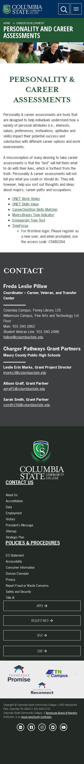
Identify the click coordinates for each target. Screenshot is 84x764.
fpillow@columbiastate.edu (23, 337)
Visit (40, 635)
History (10, 519)
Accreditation (14, 501)
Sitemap (11, 531)
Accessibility (14, 561)
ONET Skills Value (25, 204)
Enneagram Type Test (28, 220)
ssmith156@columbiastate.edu (26, 404)
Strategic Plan (15, 537)
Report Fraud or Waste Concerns (27, 585)
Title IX (10, 597)
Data (9, 507)
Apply (40, 605)
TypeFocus (20, 225)
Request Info (40, 620)
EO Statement (15, 555)
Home (6, 23)
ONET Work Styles (26, 198)
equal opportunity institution (36, 717)
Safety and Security (18, 591)
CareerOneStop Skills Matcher (35, 209)
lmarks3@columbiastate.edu (24, 372)
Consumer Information (20, 567)
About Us (12, 495)
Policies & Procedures (33, 543)
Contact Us (19, 482)
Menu (75, 6)
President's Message (19, 525)
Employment (14, 513)
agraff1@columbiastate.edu (24, 388)
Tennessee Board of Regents (61, 713)
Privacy (10, 579)
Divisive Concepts (17, 573)
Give (40, 651)
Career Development (30, 23)
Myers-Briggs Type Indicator (33, 214)
